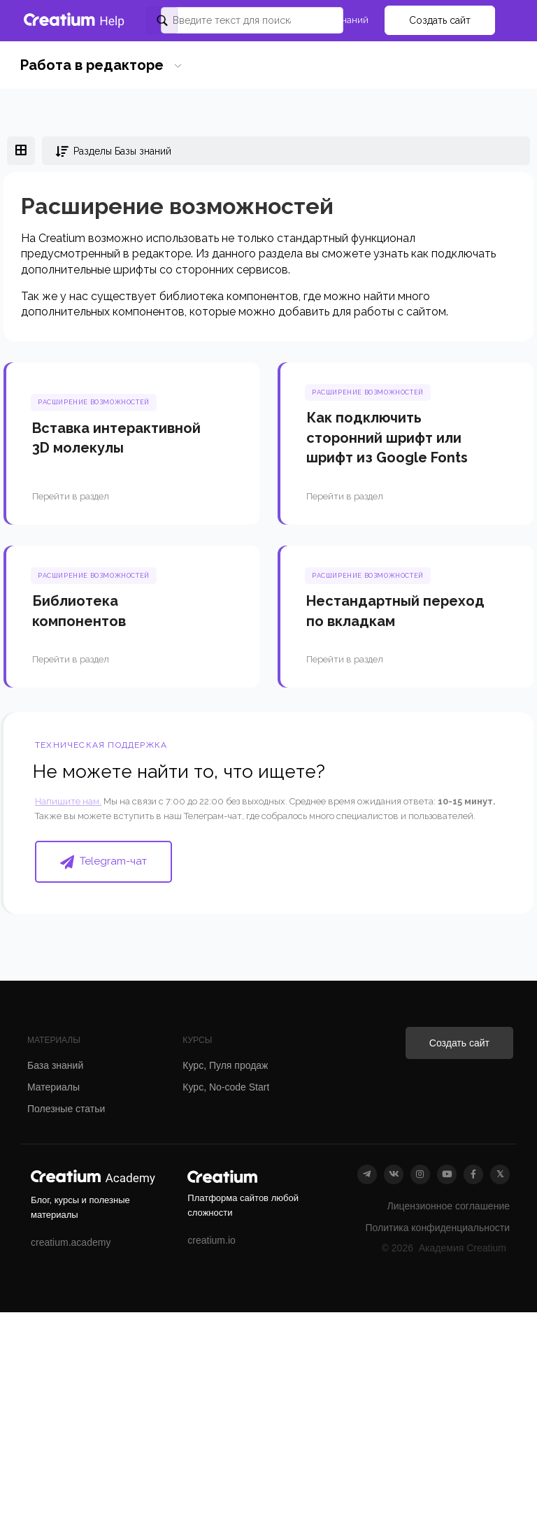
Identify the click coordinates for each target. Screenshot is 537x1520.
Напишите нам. (68, 801)
